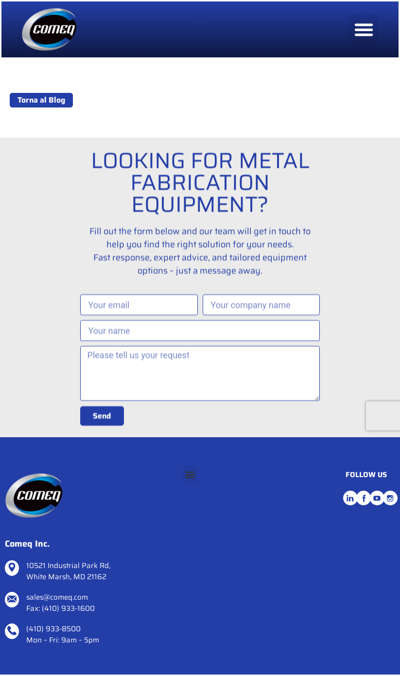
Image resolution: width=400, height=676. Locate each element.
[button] (364, 30)
